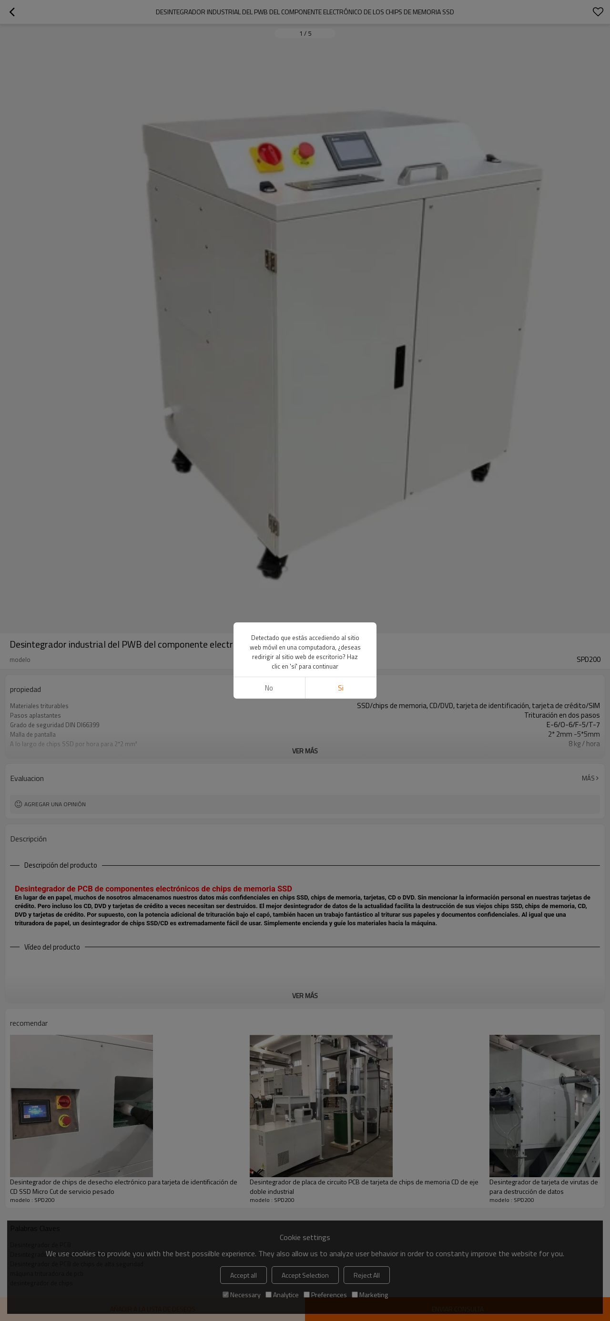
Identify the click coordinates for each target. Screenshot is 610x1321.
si (341, 687)
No (269, 687)
